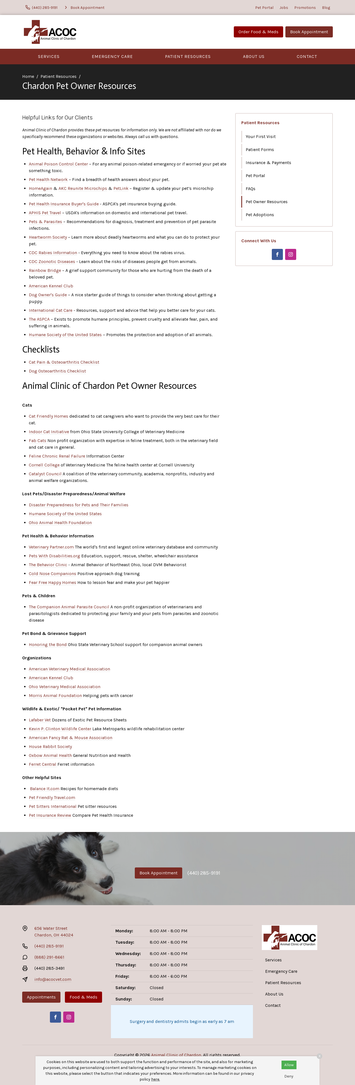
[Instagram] (290, 254)
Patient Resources (188, 56)
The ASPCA (39, 319)
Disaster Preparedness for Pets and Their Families (78, 504)
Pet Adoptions (260, 214)
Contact (307, 56)
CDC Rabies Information (53, 252)
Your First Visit (261, 136)
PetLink (120, 188)
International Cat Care (50, 310)
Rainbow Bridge (45, 270)
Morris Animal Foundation (55, 695)
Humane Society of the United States (65, 334)
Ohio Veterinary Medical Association (64, 686)
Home (28, 76)
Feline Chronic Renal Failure (57, 456)
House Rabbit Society (50, 746)
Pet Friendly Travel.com (52, 797)
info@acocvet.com (52, 979)
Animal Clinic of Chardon (176, 1055)
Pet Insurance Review (50, 815)
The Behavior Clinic (48, 564)
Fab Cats (38, 440)
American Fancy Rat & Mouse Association (70, 737)
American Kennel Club (51, 286)
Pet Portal (264, 7)
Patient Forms (260, 149)
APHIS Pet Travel (45, 212)
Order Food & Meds (258, 31)
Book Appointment (309, 31)
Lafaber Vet (40, 720)
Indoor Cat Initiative (49, 431)
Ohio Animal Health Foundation (60, 522)
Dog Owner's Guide (48, 294)
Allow (289, 1065)
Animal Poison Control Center (58, 164)
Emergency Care (112, 56)
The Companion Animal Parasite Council (69, 606)
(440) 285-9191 (203, 873)
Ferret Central (43, 764)
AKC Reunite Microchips (83, 188)
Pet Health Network (48, 179)
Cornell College (45, 465)
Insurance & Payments (268, 162)
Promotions (305, 7)
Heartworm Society (48, 237)
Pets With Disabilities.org (54, 555)
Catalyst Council (46, 473)
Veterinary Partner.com (52, 547)
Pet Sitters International (53, 806)
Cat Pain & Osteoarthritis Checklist (64, 362)
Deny (288, 1076)
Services (49, 56)
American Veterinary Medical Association (69, 669)
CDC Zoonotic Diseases (52, 261)
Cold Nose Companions (52, 573)
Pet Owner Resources (267, 201)
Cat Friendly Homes (48, 416)
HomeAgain (40, 188)
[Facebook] (277, 254)
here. (155, 1079)
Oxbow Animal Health (51, 755)
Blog (326, 7)
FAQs (250, 188)
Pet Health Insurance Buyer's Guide (64, 203)
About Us (254, 56)
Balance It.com (45, 788)
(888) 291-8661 (49, 957)
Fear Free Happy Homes (52, 582)
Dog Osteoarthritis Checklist (57, 371)
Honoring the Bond (48, 644)
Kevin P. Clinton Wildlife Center (60, 728)
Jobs (284, 7)
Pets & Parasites (46, 221)
